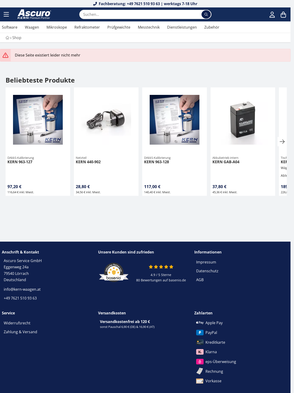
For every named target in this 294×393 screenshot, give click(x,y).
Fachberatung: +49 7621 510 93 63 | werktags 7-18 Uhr (145, 3)
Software (9, 27)
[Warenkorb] (283, 14)
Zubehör (211, 27)
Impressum (206, 262)
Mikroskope (56, 27)
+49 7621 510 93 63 (20, 298)
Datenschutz (207, 270)
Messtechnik (149, 27)
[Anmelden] (272, 14)
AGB (200, 279)
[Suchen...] (206, 14)
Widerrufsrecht (17, 323)
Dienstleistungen (182, 27)
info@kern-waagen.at (22, 289)
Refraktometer (87, 27)
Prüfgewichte (118, 27)
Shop (16, 37)
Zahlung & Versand (20, 331)
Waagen (32, 27)
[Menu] (7, 14)
